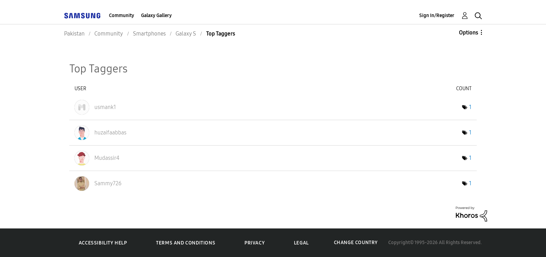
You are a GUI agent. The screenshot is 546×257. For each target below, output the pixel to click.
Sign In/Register (436, 15)
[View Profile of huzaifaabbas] (110, 132)
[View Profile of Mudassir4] (106, 158)
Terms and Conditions (185, 243)
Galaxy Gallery (156, 15)
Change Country (356, 243)
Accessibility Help (103, 243)
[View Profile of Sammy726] (108, 183)
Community (121, 15)
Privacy (254, 243)
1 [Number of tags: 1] (470, 107)
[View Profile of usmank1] (105, 107)
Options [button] (468, 32)
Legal (301, 243)
